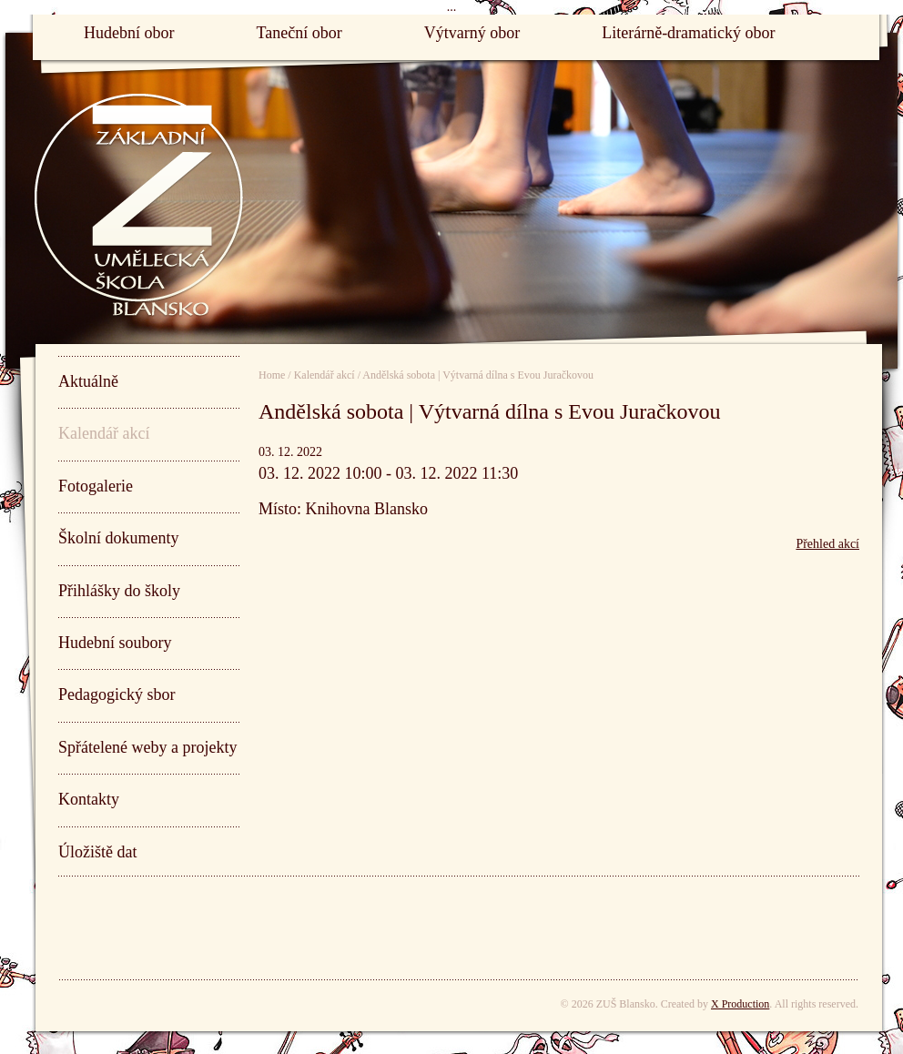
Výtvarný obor (472, 33)
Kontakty (88, 799)
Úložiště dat (97, 852)
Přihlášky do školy (119, 591)
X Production (740, 1004)
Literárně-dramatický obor (688, 33)
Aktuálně (88, 381)
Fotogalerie (95, 486)
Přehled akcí (827, 544)
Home (272, 375)
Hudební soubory (115, 642)
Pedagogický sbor (116, 694)
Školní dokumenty (118, 538)
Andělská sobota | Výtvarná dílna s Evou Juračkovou (478, 375)
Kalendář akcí (103, 433)
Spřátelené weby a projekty (147, 747)
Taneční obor (298, 33)
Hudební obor (129, 33)
